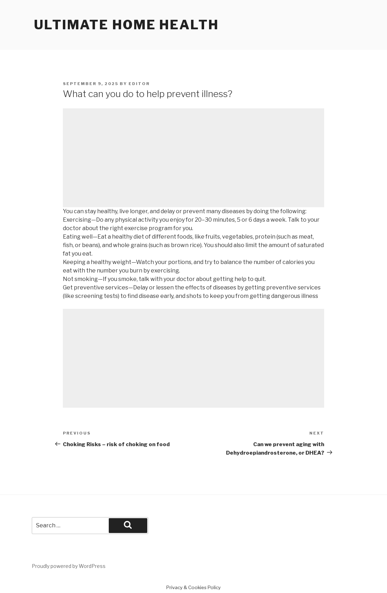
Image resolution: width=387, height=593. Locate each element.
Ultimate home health (126, 24)
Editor (139, 83)
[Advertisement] (193, 157)
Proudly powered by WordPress (69, 566)
